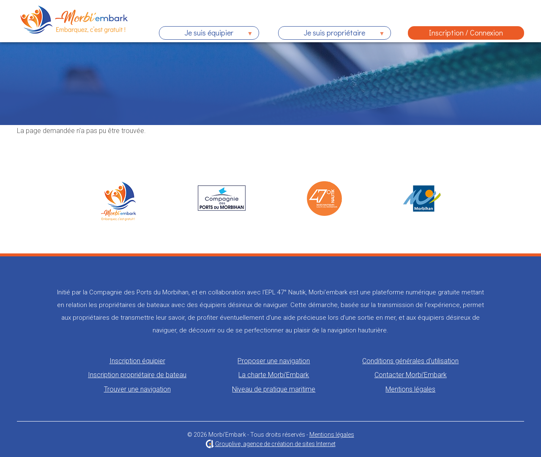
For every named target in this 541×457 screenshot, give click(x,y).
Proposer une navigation (274, 361)
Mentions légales (410, 389)
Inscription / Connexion (466, 32)
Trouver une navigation (137, 389)
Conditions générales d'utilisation (410, 361)
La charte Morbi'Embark (273, 375)
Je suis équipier (206, 33)
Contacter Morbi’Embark (410, 375)
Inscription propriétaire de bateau (137, 375)
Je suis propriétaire (331, 33)
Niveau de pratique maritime (273, 389)
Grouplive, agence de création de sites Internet (275, 444)
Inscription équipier (137, 361)
